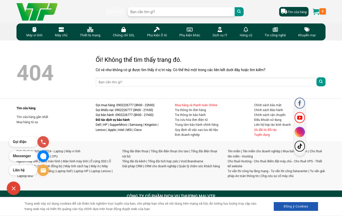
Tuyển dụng (262, 135)
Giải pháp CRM (132, 166)
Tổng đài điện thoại (135, 151)
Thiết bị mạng (90, 31)
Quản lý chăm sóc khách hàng (199, 166)
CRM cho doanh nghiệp (161, 166)
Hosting (247, 156)
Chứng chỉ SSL (124, 31)
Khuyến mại (307, 31)
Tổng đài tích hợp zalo (163, 161)
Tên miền (234, 151)
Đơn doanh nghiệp (187, 135)
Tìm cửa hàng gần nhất (32, 117)
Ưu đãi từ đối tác (265, 130)
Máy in (95, 166)
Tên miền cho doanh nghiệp (261, 151)
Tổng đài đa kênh (134, 161)
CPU (55, 156)
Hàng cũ (246, 31)
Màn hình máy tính (75, 161)
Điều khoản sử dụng (267, 120)
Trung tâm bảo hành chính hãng (196, 125)
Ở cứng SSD (98, 161)
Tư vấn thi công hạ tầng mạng (248, 171)
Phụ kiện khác (189, 31)
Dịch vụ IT (220, 31)
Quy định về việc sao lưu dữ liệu (196, 130)
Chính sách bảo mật (267, 105)
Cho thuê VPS (303, 161)
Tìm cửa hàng (297, 12)
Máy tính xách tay (76, 166)
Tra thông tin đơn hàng (190, 110)
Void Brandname (192, 161)
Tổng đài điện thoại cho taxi (170, 151)
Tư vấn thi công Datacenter (289, 171)
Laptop (58, 151)
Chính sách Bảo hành (268, 110)
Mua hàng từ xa (27, 122)
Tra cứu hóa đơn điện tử (191, 120)
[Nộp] (239, 11)
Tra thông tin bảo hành (190, 115)
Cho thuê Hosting (240, 161)
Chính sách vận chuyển (270, 115)
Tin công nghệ (275, 31)
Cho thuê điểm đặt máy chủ (273, 161)
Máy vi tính (34, 31)
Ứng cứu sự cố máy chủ (277, 176)
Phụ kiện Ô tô (157, 31)
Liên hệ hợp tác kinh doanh (272, 125)
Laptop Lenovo (101, 171)
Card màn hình (50, 161)
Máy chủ (61, 31)
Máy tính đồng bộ (50, 166)
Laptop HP (81, 171)
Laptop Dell (64, 171)
